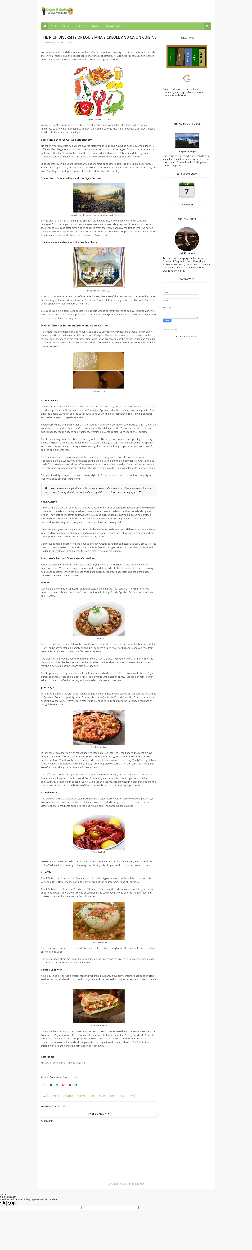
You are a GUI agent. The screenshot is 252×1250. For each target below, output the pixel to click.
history (112, 1096)
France (102, 1096)
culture (81, 1096)
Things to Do (113, 26)
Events (95, 26)
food (92, 1096)
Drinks (65, 26)
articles (56, 1096)
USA (131, 1096)
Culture (81, 26)
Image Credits (170, 329)
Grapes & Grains (135, 1183)
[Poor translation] (12, 1203)
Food (54, 26)
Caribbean (69, 1096)
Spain (123, 1096)
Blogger (193, 336)
